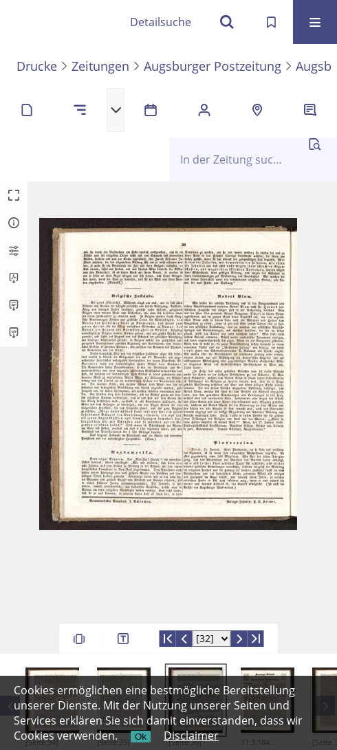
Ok (140, 736)
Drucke (37, 66)
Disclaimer (191, 735)
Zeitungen (100, 66)
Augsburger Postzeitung (212, 66)
